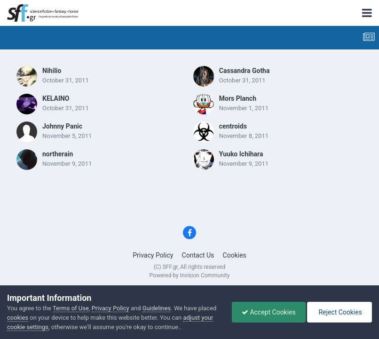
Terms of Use (71, 308)
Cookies (234, 255)
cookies (17, 317)
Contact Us (198, 255)
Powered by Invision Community (190, 275)
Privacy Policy (153, 255)
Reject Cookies (339, 312)
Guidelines (156, 308)
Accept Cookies (269, 312)
